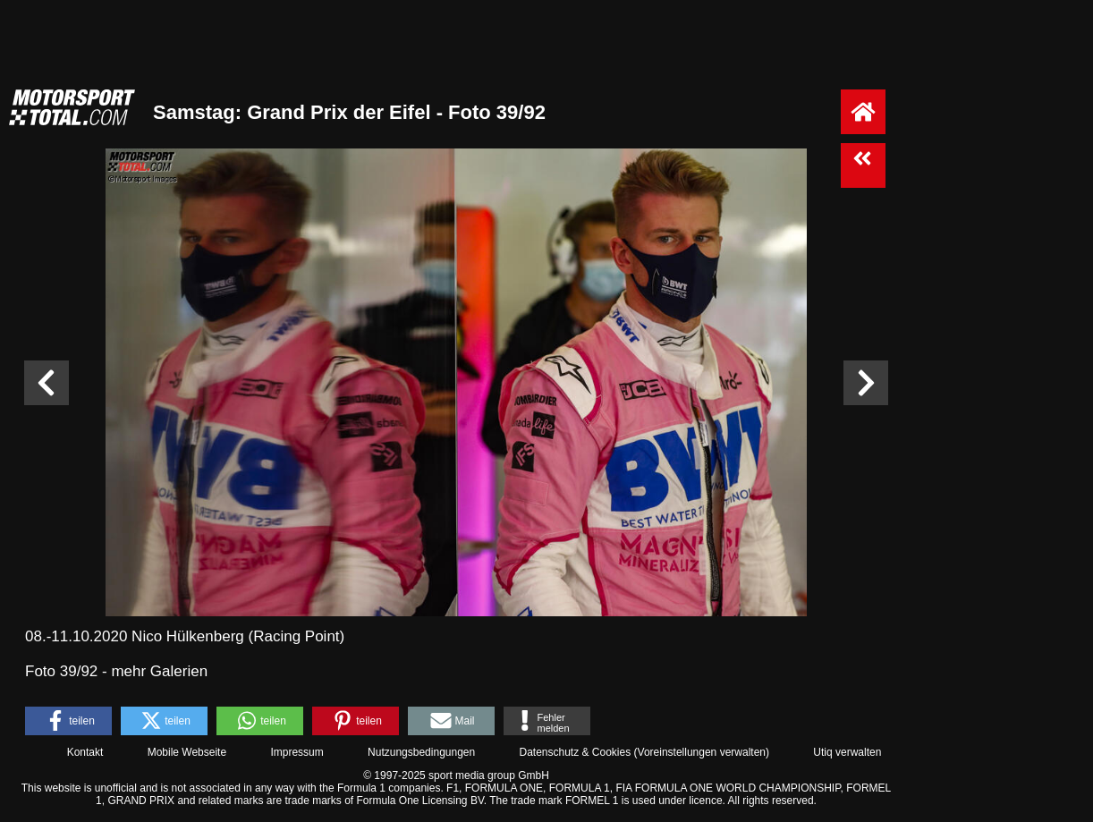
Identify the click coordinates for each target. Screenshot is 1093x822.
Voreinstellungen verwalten (702, 752)
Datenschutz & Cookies (575, 752)
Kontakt (85, 752)
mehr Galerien (159, 671)
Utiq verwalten (847, 752)
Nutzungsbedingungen (421, 752)
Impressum (296, 752)
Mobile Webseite (187, 752)
